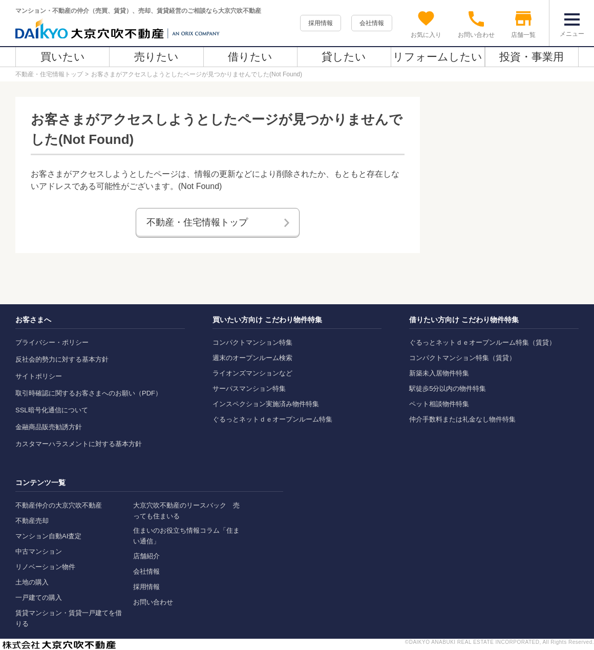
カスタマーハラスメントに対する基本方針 (78, 444)
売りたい (156, 56)
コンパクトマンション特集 (252, 342)
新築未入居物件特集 (439, 373)
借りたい (250, 56)
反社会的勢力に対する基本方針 (62, 359)
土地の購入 (32, 582)
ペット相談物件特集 (439, 404)
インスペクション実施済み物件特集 (266, 404)
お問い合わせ (153, 602)
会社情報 (371, 23)
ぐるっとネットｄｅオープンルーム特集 (272, 419)
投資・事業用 (531, 56)
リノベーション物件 (45, 567)
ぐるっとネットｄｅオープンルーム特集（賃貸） (482, 342)
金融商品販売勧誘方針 (48, 427)
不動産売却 (32, 521)
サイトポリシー (38, 376)
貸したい (344, 56)
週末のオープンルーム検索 (252, 358)
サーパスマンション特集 (249, 388)
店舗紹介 (146, 556)
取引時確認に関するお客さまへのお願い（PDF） (88, 393)
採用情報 (320, 23)
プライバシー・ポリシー (52, 342)
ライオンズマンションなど (252, 373)
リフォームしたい (437, 56)
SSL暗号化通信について (51, 410)
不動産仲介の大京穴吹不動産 (58, 505)
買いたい (62, 56)
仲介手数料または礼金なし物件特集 (462, 419)
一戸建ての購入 (38, 597)
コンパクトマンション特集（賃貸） (462, 358)
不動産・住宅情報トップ (49, 74)
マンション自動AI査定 (48, 536)
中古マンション (38, 551)
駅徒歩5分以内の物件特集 (447, 388)
